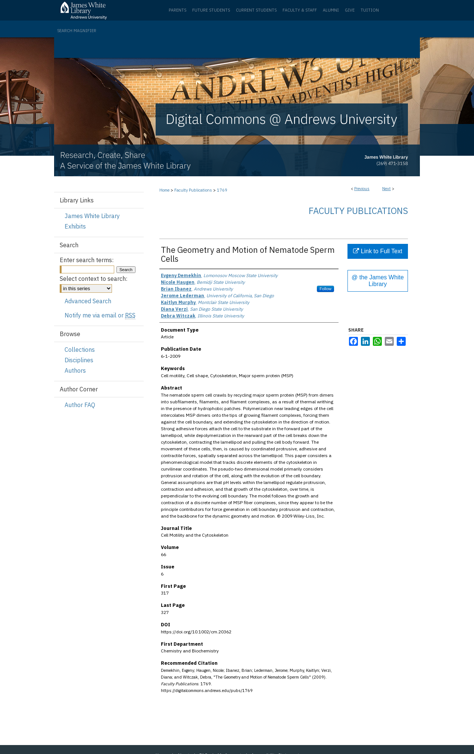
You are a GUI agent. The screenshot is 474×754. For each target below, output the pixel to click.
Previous (361, 188)
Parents (177, 10)
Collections (80, 349)
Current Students (256, 10)
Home (164, 190)
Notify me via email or (100, 315)
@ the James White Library (378, 280)
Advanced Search (88, 301)
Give (350, 10)
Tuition (370, 10)
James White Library (92, 216)
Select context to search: (93, 278)
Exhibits (75, 226)
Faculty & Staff (300, 10)
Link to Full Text (377, 251)
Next (386, 188)
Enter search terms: (86, 260)
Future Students (211, 10)
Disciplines (79, 360)
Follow (325, 288)
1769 (222, 190)
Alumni (331, 10)
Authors (75, 370)
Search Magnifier (76, 30)
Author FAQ (80, 405)
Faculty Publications (193, 190)
